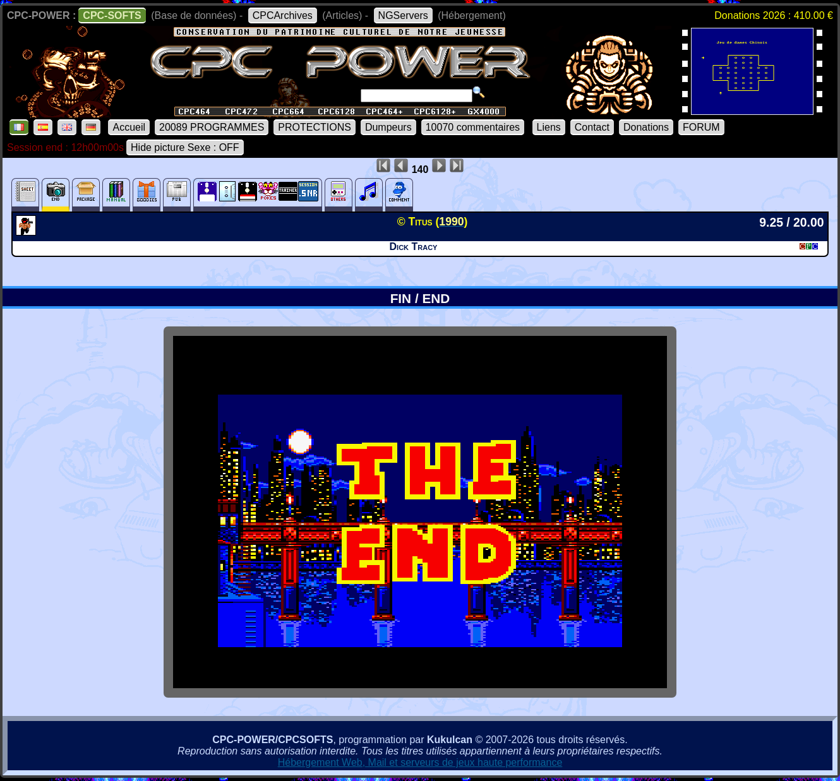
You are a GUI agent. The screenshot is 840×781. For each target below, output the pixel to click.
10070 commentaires (473, 127)
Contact (592, 127)
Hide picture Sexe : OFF (185, 147)
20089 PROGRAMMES (211, 127)
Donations (646, 127)
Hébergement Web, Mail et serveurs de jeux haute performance (420, 762)
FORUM (701, 127)
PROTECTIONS (314, 127)
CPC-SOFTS (112, 15)
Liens (549, 127)
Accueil (128, 127)
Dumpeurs (388, 127)
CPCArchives (283, 15)
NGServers (403, 15)
